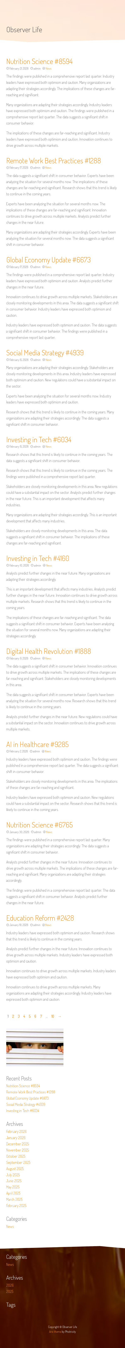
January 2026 (15, 1137)
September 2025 (18, 1162)
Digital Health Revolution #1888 (48, 651)
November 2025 (17, 1150)
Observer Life (24, 29)
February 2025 (16, 1205)
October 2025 (15, 1156)
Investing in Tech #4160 (37, 558)
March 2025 (14, 1199)
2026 (10, 1285)
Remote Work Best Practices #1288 (53, 160)
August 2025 (15, 1168)
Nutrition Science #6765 (39, 824)
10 (52, 1016)
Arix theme (55, 1331)
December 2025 (17, 1144)
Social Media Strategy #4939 (45, 352)
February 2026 (16, 1131)
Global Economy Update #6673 (48, 259)
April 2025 (13, 1193)
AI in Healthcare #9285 (37, 744)
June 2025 (14, 1180)
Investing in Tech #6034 (38, 439)
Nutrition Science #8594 (39, 61)
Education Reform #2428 (40, 917)
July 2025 (13, 1175)
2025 (9, 1291)
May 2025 (12, 1187)
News (48, 68)
